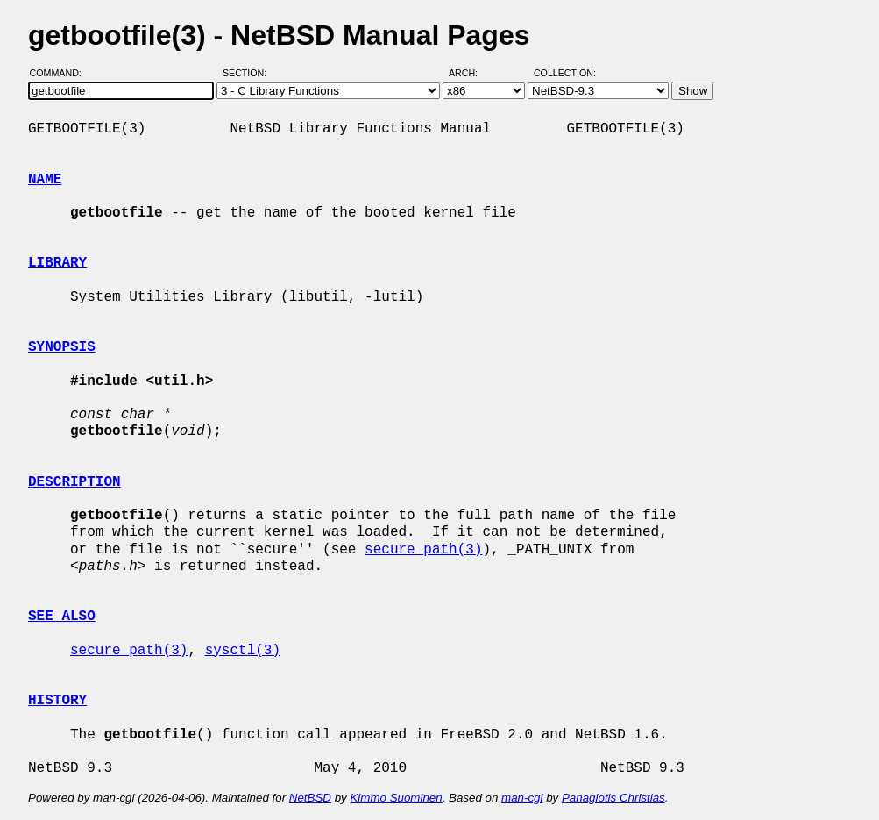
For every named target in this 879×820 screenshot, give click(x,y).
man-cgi (521, 797)
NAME (44, 179)
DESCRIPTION (74, 482)
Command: (61, 73)
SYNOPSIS (62, 347)
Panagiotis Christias (613, 797)
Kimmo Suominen (396, 797)
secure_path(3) (423, 550)
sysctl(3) (242, 650)
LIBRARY (57, 263)
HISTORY (57, 700)
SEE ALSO (62, 616)
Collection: (565, 73)
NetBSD (310, 797)
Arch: (471, 73)
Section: (248, 73)
